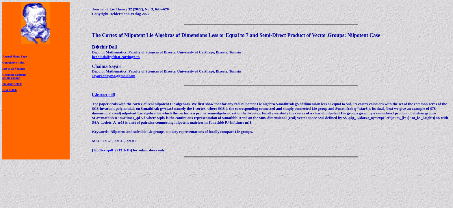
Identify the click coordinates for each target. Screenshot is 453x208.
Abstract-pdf (103, 94)
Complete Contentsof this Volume (14, 76)
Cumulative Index (13, 62)
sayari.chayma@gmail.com (113, 76)
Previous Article (12, 84)
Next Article (9, 90)
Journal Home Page (14, 56)
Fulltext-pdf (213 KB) (112, 150)
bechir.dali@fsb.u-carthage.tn (116, 57)
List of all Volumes (13, 68)
